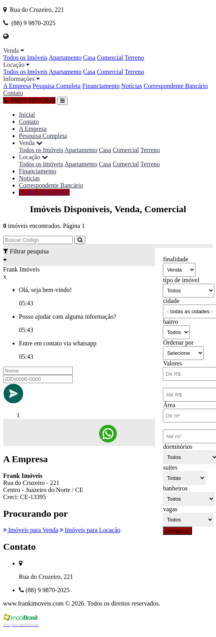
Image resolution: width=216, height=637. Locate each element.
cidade (171, 300)
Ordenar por (178, 342)
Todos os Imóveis (25, 57)
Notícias (131, 86)
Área (169, 405)
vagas (170, 509)
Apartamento (65, 57)
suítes (170, 467)
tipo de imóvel (181, 280)
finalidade (175, 259)
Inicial (27, 114)
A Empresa (17, 86)
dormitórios (177, 446)
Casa (89, 57)
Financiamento (101, 86)
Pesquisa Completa (57, 86)
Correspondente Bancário (176, 86)
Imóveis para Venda (30, 530)
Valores (172, 363)
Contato (13, 93)
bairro (170, 321)
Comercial (110, 57)
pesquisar (177, 531)
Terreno (134, 57)
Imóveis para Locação (90, 530)
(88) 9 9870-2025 (29, 100)
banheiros (175, 488)
